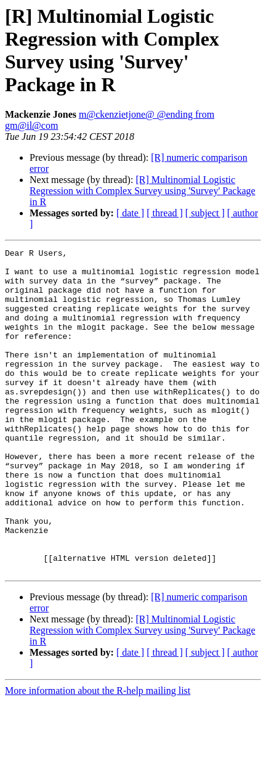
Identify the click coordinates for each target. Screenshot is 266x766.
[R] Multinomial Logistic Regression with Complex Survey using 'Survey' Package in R (143, 190)
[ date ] (130, 213)
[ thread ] (165, 213)
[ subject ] (205, 213)
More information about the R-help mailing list (97, 755)
